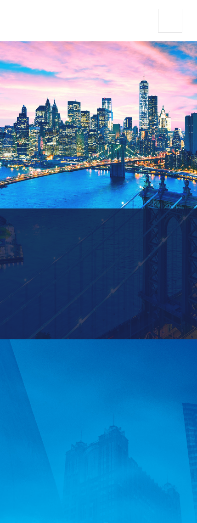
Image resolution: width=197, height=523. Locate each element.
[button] (170, 21)
